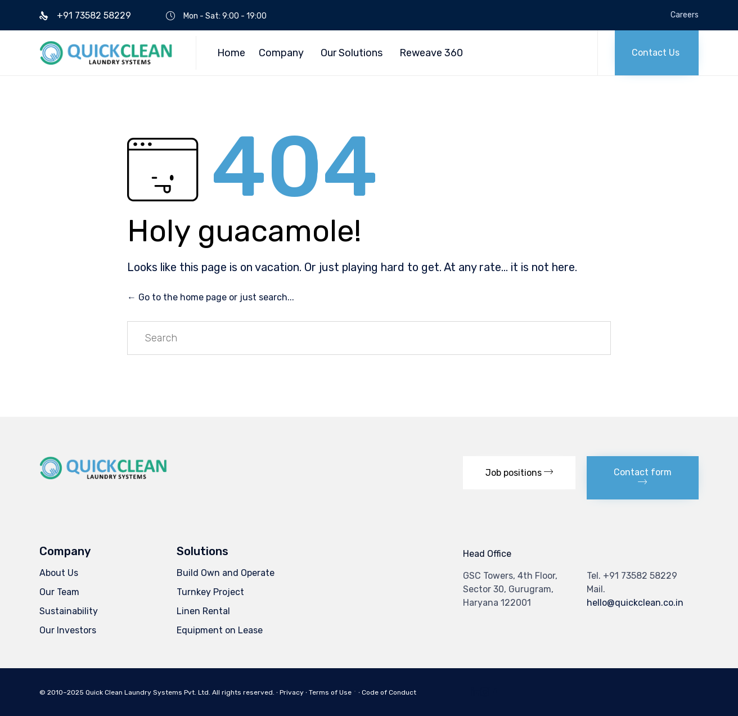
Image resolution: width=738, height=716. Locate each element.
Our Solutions (351, 53)
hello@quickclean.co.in (635, 602)
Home (231, 53)
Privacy (292, 692)
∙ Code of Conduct (387, 692)
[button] (657, 52)
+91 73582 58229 (640, 575)
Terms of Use (330, 692)
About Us (58, 573)
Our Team (59, 592)
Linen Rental (203, 611)
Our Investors (67, 630)
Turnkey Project (210, 592)
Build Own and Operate (225, 573)
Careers (684, 15)
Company (281, 53)
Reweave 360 (431, 53)
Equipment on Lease (220, 630)
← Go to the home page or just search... (210, 297)
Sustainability (68, 611)
